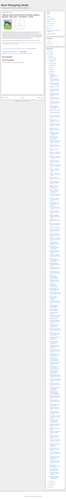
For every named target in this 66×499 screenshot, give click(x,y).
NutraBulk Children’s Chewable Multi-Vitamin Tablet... (54, 264)
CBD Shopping (50, 23)
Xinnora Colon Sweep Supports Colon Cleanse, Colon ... (54, 325)
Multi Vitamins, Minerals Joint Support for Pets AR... (54, 103)
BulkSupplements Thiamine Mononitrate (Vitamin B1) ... (54, 260)
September (52, 63)
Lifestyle (48, 21)
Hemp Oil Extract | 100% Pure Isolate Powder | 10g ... (54, 462)
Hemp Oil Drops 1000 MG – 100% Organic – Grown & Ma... (54, 388)
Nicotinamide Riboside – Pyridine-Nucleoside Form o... (54, 183)
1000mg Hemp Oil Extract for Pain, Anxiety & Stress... (54, 425)
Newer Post (5, 97)
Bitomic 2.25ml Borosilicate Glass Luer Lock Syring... (54, 466)
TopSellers (30, 53)
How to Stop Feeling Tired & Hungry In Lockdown (54, 316)
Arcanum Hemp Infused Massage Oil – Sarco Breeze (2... (54, 449)
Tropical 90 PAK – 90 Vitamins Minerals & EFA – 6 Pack (54, 289)
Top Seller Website (15, 43)
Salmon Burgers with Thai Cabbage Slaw (54, 405)
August (51, 65)
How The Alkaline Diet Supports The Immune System (54, 80)
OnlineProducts (13, 53)
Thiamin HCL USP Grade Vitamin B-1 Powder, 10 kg (54, 195)
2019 (49, 487)
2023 (49, 50)
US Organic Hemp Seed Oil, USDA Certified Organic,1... (54, 473)
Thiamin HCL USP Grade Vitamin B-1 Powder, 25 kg (54, 166)
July (50, 67)
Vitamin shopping (50, 19)
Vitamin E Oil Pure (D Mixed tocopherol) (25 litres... (54, 162)
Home (22, 97)
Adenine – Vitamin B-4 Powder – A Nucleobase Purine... (55, 174)
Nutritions (49, 16)
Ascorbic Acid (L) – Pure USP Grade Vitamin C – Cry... (54, 99)
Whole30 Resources (53, 318)
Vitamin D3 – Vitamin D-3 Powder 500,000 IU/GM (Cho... (54, 153)
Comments (50, 43)
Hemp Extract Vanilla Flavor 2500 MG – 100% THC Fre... (53, 421)
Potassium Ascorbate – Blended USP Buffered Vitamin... (54, 216)
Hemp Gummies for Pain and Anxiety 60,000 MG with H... (54, 351)
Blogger (39, 496)
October (51, 61)
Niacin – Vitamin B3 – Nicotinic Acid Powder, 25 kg (54, 212)
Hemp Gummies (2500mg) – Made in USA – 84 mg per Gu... (55, 380)
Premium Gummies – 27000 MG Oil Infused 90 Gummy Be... (54, 355)
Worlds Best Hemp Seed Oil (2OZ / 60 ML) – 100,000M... (54, 347)
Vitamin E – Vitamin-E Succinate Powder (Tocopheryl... (54, 191)
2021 (49, 54)
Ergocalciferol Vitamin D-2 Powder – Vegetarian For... (54, 142)
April (51, 73)
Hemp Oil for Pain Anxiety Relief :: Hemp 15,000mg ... (54, 445)
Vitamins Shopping (51, 33)
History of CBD (50, 25)
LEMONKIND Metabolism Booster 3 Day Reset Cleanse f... (54, 321)
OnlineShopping (20, 53)
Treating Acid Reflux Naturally (53, 313)
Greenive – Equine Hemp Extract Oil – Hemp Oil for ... (54, 441)
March (51, 481)
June (51, 69)
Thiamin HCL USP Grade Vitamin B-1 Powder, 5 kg (54, 224)
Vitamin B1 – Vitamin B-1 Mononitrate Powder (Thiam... (54, 199)
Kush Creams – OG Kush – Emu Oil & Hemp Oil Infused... (54, 417)
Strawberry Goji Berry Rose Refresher (54, 310)
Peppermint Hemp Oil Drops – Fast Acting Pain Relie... (54, 437)
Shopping (26, 53)
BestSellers (7, 53)
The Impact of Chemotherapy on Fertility (53, 76)
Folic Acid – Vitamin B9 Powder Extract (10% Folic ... (54, 231)
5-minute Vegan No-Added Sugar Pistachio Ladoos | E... (55, 294)
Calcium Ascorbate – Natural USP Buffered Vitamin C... (54, 252)
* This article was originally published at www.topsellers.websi (14, 48)
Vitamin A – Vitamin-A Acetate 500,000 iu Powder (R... (53, 187)
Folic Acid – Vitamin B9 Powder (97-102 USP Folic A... (54, 170)
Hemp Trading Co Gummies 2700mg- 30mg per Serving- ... (54, 359)
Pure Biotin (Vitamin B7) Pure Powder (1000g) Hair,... (54, 273)
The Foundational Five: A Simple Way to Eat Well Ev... (54, 302)
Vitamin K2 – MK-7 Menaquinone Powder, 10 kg (54, 129)
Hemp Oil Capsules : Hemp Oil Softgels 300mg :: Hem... (53, 372)
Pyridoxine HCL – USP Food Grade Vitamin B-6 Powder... (55, 208)
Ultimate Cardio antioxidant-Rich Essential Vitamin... (54, 277)
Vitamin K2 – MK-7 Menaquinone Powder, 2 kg (55, 178)
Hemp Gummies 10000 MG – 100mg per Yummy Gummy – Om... (55, 367)
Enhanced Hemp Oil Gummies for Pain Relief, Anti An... (53, 342)
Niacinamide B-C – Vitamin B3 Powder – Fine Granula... (54, 247)
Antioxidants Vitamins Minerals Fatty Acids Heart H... (54, 94)
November (52, 60)
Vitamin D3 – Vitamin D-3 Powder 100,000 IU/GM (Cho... (54, 239)
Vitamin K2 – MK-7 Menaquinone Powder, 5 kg (55, 146)
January (51, 484)
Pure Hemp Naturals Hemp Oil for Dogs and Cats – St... (54, 412)
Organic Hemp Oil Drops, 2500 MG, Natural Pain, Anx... (54, 397)
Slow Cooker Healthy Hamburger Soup (53, 470)
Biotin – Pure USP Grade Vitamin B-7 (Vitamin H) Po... (54, 116)
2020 (49, 56)
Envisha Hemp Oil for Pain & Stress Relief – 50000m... (55, 338)
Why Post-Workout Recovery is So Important (53, 298)
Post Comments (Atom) (25, 101)
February (52, 483)
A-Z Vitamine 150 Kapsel (54, 227)
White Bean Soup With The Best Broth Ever (54, 84)
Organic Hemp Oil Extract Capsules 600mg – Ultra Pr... (55, 330)
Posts (49, 41)
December (52, 58)
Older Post (39, 97)
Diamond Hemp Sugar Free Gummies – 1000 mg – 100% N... (54, 334)
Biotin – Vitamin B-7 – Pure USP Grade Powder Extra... (54, 138)
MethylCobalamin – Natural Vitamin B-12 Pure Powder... (54, 107)
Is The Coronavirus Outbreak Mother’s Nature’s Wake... (53, 306)
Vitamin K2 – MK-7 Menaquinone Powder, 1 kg (55, 220)
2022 (49, 52)
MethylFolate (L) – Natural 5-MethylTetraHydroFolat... (55, 112)
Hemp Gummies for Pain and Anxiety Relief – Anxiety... (54, 363)
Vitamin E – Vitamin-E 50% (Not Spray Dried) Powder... (54, 235)
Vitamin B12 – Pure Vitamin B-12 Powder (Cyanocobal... (54, 133)
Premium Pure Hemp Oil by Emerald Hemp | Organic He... (54, 458)
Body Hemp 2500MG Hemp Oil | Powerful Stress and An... (54, 477)
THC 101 (49, 28)
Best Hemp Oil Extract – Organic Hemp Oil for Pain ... (54, 408)
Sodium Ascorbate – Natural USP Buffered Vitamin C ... (54, 243)
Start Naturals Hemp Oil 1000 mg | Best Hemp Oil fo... (54, 384)
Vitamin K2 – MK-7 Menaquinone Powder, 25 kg (54, 121)
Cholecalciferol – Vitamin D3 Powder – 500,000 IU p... (54, 125)
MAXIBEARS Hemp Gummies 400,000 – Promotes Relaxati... (54, 393)
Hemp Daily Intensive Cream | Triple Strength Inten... (54, 401)
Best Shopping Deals (15, 5)
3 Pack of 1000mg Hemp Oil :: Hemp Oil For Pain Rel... (55, 453)
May (51, 71)
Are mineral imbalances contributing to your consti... (54, 90)
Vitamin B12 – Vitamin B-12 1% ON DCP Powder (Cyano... (55, 157)
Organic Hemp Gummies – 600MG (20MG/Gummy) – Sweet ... (55, 376)
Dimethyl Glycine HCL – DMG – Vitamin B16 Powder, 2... (54, 203)
